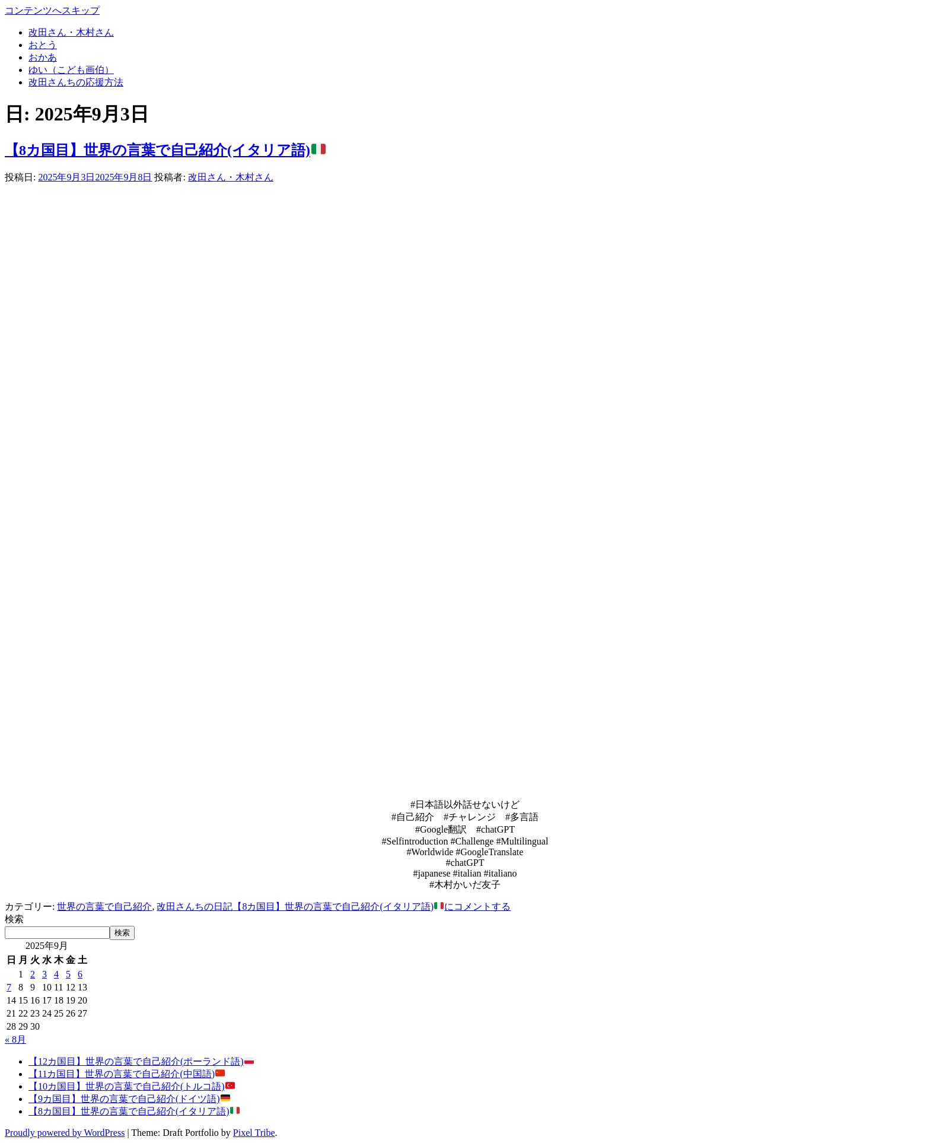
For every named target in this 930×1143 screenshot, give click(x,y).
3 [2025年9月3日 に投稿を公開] (44, 974)
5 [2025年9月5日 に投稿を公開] (68, 974)
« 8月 (15, 1039)
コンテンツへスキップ (52, 10)
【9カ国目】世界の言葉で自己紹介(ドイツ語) (129, 1099)
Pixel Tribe (254, 1133)
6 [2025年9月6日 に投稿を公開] (80, 974)
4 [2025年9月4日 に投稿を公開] (56, 974)
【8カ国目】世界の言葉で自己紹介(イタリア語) (165, 150)
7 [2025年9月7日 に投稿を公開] (9, 987)
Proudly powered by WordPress (65, 1133)
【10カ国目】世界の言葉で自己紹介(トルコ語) (131, 1086)
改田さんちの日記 (194, 906)
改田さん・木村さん (230, 177)
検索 (14, 919)
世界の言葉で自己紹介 (104, 906)
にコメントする (371, 906)
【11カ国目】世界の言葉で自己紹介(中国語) (126, 1074)
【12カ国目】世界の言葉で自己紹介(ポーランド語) (141, 1061)
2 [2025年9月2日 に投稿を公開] (32, 974)
